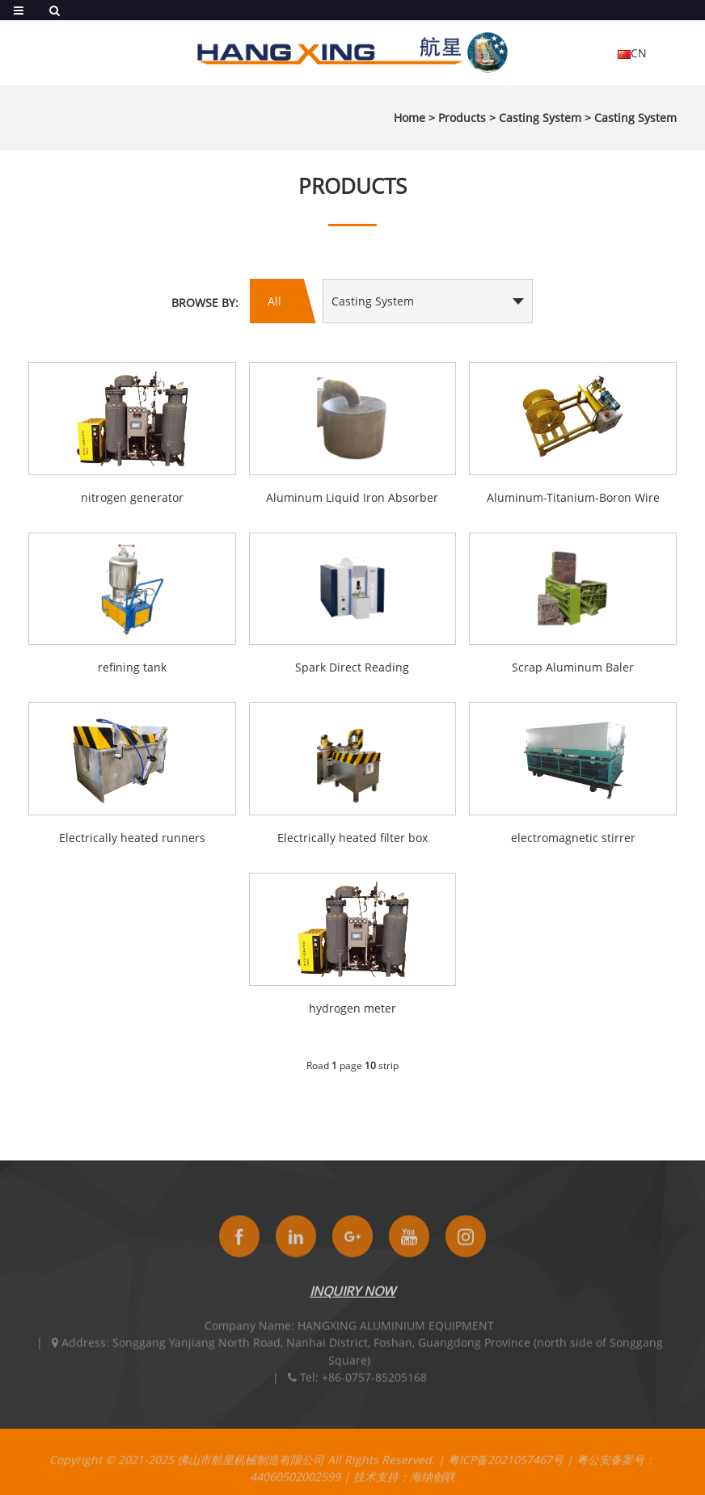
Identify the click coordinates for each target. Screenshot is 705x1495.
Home (409, 117)
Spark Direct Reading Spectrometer (352, 668)
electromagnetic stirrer (573, 837)
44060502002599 (295, 1485)
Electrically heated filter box (352, 837)
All (274, 301)
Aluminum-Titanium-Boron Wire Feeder (573, 498)
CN (632, 53)
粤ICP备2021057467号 (506, 1468)
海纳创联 (432, 1485)
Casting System (540, 117)
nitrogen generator (132, 497)
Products (462, 117)
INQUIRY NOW (352, 1300)
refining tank (132, 667)
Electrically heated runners (132, 837)
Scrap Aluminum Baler (573, 667)
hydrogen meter (352, 1008)
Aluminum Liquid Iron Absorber (352, 497)
